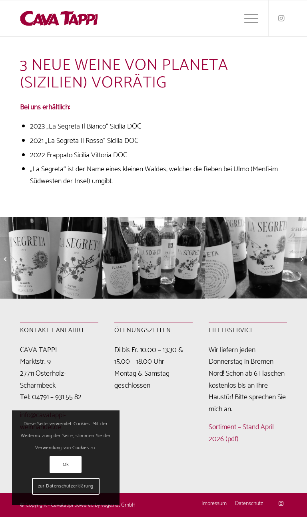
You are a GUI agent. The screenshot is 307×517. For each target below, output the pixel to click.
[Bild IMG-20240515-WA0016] (154, 258)
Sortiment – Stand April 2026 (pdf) (241, 433)
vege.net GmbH (118, 505)
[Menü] (247, 18)
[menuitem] (247, 18)
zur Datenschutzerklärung (66, 486)
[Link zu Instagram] (281, 18)
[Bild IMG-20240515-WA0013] (51, 258)
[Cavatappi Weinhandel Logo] (59, 18)
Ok (66, 464)
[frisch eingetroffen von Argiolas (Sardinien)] (6, 259)
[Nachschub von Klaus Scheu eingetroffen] (301, 259)
